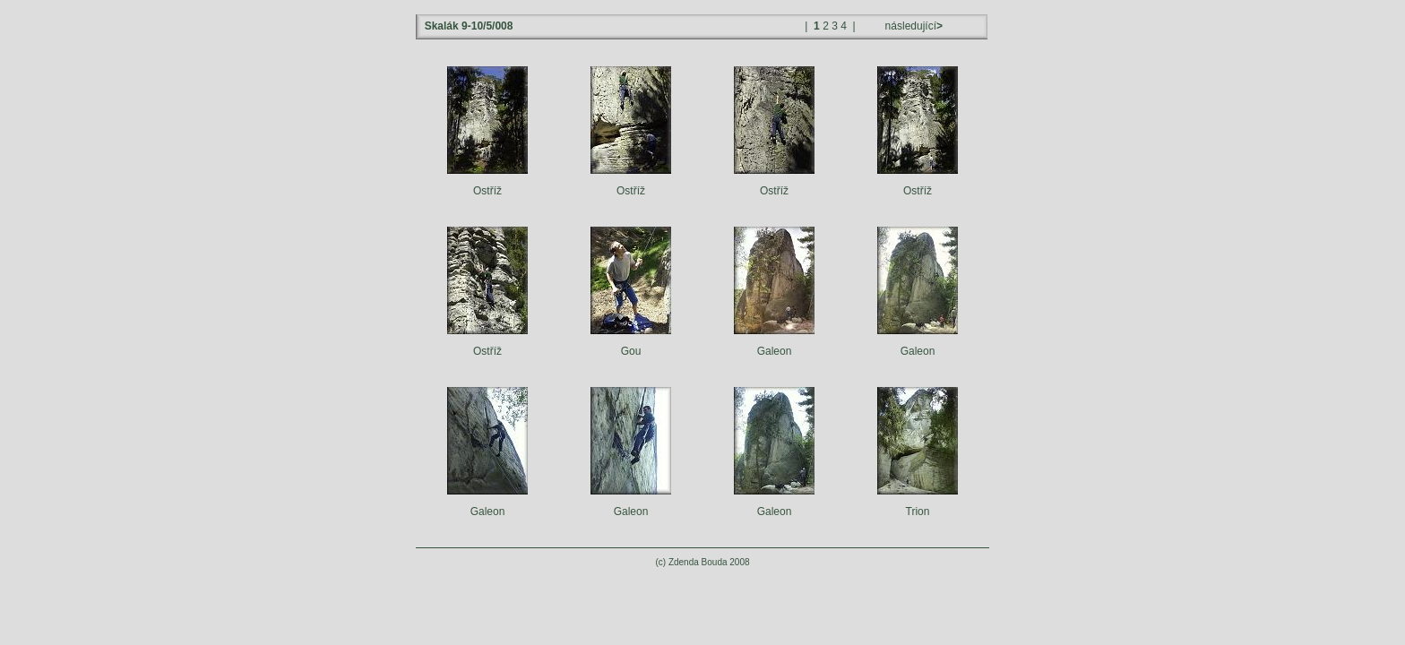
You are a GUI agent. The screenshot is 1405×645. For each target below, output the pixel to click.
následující (912, 26)
